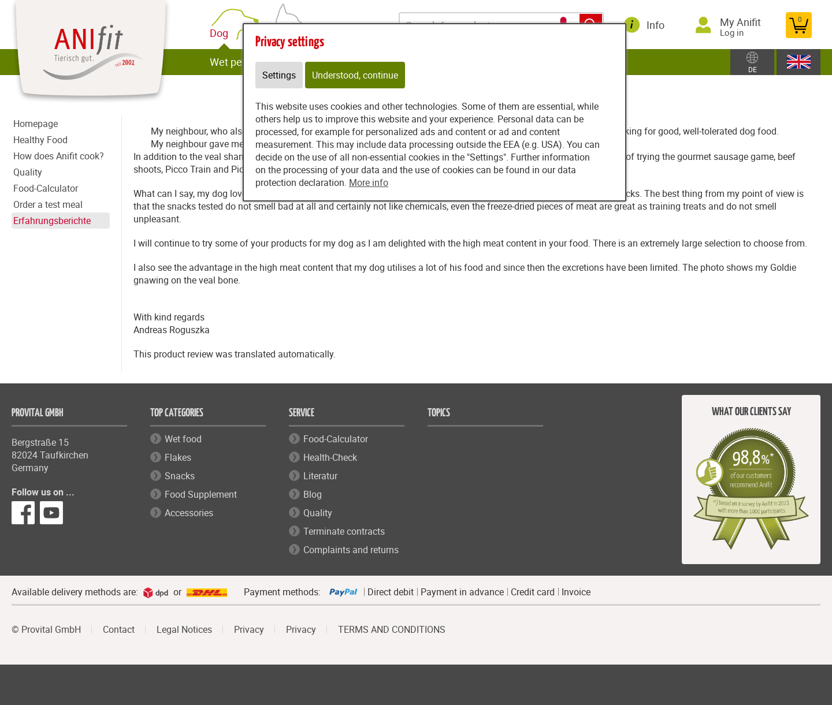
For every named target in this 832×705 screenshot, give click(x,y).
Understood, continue (355, 75)
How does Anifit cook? (58, 156)
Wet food (183, 438)
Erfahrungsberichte (52, 220)
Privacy (249, 629)
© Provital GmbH (46, 629)
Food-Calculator (45, 188)
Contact (119, 629)
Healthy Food (40, 139)
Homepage (35, 123)
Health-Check (330, 457)
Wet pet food (239, 62)
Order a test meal (48, 204)
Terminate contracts (344, 531)
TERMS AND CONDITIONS (391, 629)
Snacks (180, 475)
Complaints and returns (351, 549)
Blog (312, 494)
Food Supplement (201, 494)
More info (368, 182)
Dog (221, 33)
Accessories (189, 512)
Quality (27, 172)
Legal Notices (184, 629)
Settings (279, 75)
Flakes (178, 457)
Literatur (320, 475)
